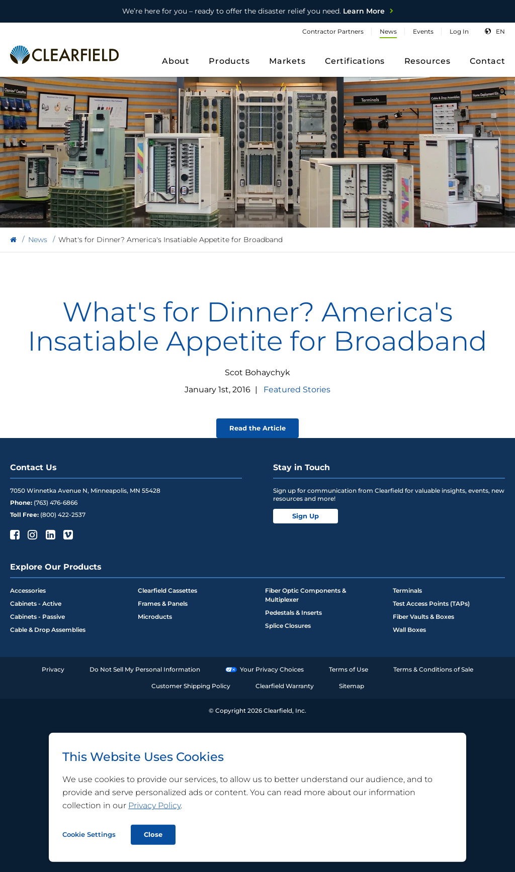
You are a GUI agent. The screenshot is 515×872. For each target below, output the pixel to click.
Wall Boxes (409, 629)
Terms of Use (348, 669)
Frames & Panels (163, 603)
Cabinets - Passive (37, 616)
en (500, 31)
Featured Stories (297, 389)
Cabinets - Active (35, 603)
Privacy (53, 669)
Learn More (253, 11)
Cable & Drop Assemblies (47, 629)
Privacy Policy (154, 805)
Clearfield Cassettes (167, 590)
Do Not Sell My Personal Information (145, 669)
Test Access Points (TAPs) (431, 603)
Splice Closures (288, 625)
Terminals (407, 590)
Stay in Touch (301, 467)
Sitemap (351, 686)
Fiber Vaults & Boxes (423, 616)
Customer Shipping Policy (190, 686)
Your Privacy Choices (264, 669)
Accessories (28, 590)
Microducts (155, 616)
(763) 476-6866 (55, 502)
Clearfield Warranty (284, 686)
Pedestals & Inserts (293, 612)
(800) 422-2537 (62, 514)
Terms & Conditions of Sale (433, 669)
